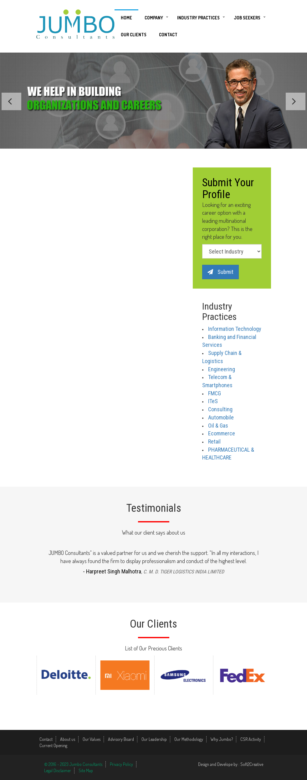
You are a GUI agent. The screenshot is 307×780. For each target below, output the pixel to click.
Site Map (86, 770)
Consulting (220, 409)
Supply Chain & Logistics (222, 357)
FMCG (214, 393)
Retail (214, 441)
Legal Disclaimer (57, 770)
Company (154, 17)
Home (126, 17)
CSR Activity (250, 739)
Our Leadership (154, 739)
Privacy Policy (121, 764)
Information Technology (234, 329)
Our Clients (133, 34)
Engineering (221, 369)
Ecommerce (221, 433)
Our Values (91, 739)
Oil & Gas (218, 425)
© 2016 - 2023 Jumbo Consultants (73, 764)
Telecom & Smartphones (217, 381)
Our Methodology (188, 739)
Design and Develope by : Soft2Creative (230, 764)
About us (67, 739)
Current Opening (53, 745)
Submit (220, 272)
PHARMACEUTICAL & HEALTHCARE (228, 453)
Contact (168, 34)
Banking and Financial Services (229, 341)
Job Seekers (247, 17)
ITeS (213, 401)
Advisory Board (121, 739)
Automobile (221, 417)
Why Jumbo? (222, 739)
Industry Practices (198, 17)
